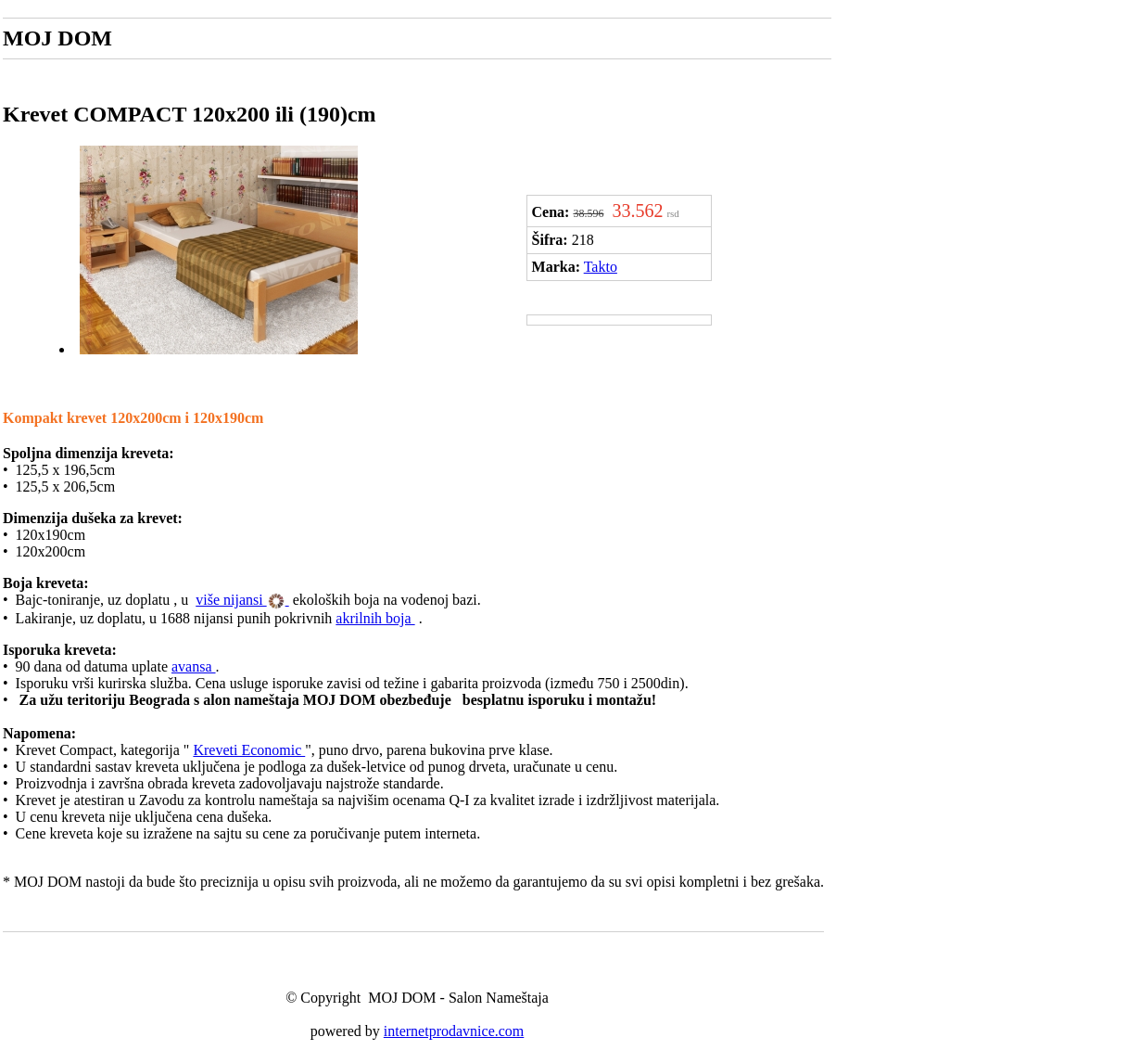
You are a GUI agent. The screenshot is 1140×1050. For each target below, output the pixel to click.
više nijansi (231, 600)
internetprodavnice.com (454, 1031)
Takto (600, 267)
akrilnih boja (375, 618)
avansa (193, 666)
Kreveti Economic (249, 750)
